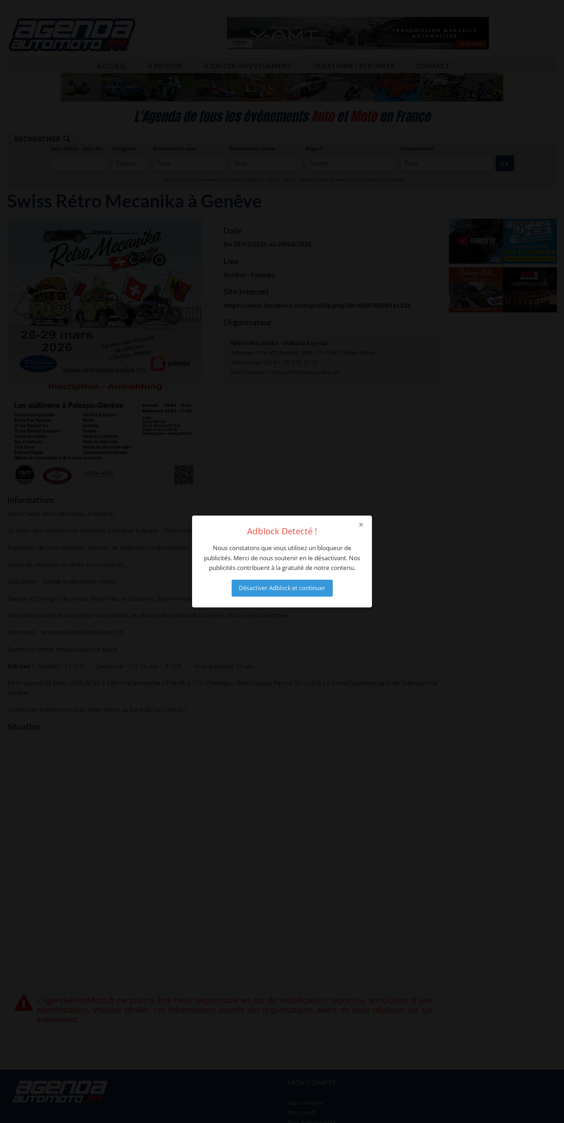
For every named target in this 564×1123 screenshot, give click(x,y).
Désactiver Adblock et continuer (282, 588)
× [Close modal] (361, 524)
